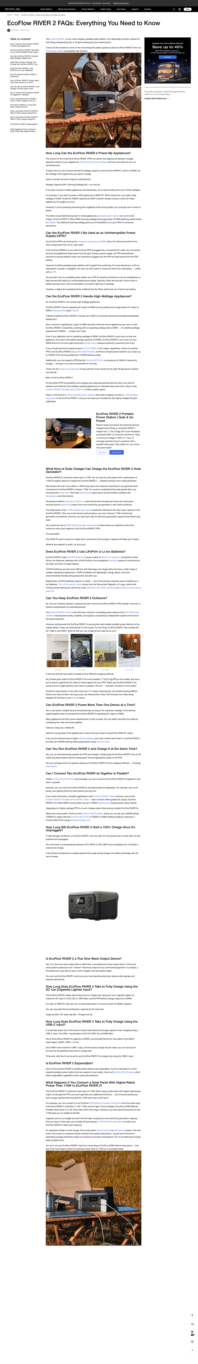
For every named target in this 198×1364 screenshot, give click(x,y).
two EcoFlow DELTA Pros (63, 779)
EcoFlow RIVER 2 (58, 39)
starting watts (104, 803)
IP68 (90, 691)
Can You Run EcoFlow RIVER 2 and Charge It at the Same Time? (24, 88)
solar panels (51, 766)
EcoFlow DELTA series (85, 352)
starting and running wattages (93, 162)
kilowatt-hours (89, 343)
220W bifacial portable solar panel (81, 525)
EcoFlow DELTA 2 (76, 389)
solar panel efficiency (74, 501)
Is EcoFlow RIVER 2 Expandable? (24, 124)
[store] (187, 9)
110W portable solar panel (79, 510)
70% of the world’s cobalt (69, 584)
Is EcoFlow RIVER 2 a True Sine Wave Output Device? (23, 106)
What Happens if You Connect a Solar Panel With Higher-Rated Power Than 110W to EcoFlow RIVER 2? (23, 130)
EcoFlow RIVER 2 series (61, 612)
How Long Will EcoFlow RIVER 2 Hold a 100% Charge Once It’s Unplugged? (23, 100)
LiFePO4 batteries (75, 557)
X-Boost (51, 222)
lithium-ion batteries (110, 557)
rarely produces (103, 1130)
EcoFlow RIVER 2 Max (78, 799)
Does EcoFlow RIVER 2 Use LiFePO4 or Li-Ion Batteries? (21, 69)
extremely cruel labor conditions (101, 588)
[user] (179, 9)
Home (9, 15)
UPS (54, 272)
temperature (51, 496)
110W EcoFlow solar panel (110, 1122)
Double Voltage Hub (80, 820)
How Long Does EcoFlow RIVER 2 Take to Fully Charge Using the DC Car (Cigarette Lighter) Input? (24, 112)
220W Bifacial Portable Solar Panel (105, 1103)
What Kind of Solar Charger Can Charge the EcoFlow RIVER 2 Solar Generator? (24, 63)
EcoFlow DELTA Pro (95, 360)
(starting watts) (58, 310)
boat (74, 698)
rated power (85, 493)
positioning (66, 505)
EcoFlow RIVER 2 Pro (55, 389)
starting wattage (86, 738)
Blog (16, 15)
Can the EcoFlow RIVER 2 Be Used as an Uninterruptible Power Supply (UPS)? (24, 51)
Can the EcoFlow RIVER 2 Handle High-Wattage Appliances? (24, 57)
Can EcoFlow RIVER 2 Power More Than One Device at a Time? (24, 81)
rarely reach (64, 493)
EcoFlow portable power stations (80, 395)
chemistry (112, 560)
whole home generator (69, 369)
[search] (174, 9)
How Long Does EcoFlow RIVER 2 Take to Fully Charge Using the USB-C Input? (24, 118)
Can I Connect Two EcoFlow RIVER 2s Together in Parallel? (24, 94)
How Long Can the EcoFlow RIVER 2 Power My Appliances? (24, 45)
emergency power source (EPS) (91, 241)
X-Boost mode (102, 742)
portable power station (108, 216)
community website (55, 51)
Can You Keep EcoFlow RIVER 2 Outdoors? (23, 75)
